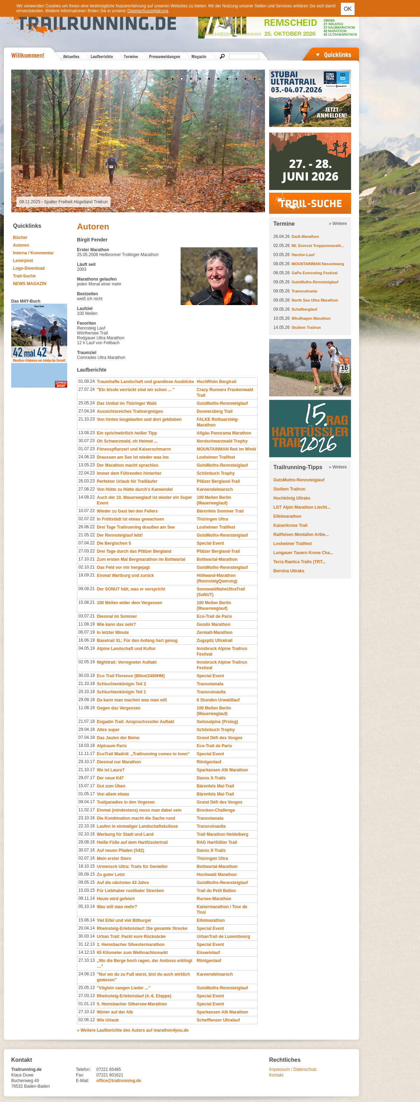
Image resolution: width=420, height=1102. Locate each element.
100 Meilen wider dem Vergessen (129, 602)
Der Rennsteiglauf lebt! (120, 535)
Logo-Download (29, 268)
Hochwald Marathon (217, 874)
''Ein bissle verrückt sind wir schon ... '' (136, 389)
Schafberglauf (304, 309)
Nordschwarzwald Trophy (222, 441)
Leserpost (23, 260)
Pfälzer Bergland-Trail (218, 481)
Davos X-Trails (211, 778)
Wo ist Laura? (111, 770)
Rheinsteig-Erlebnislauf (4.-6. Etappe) (134, 996)
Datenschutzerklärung (147, 10)
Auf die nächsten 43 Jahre (123, 882)
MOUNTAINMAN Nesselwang (318, 264)
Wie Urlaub (108, 1020)
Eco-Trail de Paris (214, 616)
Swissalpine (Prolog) (217, 721)
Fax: (80, 1075)
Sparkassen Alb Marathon (222, 770)
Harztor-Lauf (303, 255)
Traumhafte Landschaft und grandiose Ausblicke (145, 381)
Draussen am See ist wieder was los (133, 457)
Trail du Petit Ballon (216, 890)
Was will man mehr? (117, 906)
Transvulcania (304, 291)
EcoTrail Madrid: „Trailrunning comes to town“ (143, 753)
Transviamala (210, 683)
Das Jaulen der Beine (118, 737)
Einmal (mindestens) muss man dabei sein (139, 810)
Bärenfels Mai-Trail (215, 786)
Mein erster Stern (114, 858)
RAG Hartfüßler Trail (217, 842)
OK (348, 9)
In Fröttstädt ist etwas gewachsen (130, 519)
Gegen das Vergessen (119, 708)
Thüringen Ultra (212, 519)
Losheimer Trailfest (216, 457)
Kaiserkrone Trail (290, 525)
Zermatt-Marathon (214, 632)
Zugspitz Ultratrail (214, 640)
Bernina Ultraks (288, 570)
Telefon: (83, 1069)
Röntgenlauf (209, 762)
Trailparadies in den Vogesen (126, 802)
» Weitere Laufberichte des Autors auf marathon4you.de (133, 1030)
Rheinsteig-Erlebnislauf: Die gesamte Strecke (142, 928)
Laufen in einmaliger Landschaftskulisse (137, 826)
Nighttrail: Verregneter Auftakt (127, 662)
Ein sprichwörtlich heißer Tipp (127, 433)
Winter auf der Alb (115, 1012)
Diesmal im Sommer (117, 616)
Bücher (20, 237)
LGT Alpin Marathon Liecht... (301, 507)
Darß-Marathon (305, 236)
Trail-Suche (24, 276)
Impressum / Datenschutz (293, 1069)
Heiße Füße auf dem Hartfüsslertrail (132, 842)
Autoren (21, 245)
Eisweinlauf (208, 952)
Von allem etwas (113, 794)
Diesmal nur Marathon (119, 762)
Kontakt (276, 1075)
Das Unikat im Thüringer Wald (126, 403)
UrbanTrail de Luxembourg (223, 936)
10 (254, 79)
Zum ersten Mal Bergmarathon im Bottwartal (141, 559)
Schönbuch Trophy (216, 473)
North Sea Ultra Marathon (315, 300)
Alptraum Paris (112, 745)
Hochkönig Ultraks (291, 498)
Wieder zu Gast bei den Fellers (127, 511)
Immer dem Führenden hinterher (129, 473)
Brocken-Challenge (216, 810)
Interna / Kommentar (33, 252)
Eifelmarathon (211, 920)
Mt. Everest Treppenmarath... (318, 245)
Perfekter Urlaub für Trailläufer (127, 481)
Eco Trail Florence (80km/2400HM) (131, 675)
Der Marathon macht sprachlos (128, 465)
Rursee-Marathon (214, 898)
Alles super (108, 729)
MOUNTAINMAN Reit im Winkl (226, 449)
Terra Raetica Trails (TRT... (299, 561)
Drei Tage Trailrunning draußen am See (136, 527)
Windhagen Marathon (311, 318)
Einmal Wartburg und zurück (125, 575)
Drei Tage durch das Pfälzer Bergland (134, 551)
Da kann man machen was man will (132, 700)
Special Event (210, 543)
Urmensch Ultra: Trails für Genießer (132, 866)
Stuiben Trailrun (306, 327)
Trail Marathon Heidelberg (222, 834)
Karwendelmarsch (215, 489)
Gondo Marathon (213, 624)
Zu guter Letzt (111, 874)
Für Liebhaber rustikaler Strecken (130, 890)
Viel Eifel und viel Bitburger (124, 920)
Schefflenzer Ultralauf (218, 1020)
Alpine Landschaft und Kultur (126, 648)
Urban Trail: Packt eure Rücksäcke (131, 936)
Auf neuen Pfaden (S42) (120, 850)
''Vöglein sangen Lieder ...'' (123, 988)
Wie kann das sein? (116, 624)
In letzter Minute (113, 632)
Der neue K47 (110, 778)
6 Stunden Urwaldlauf (218, 700)
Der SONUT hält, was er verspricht (131, 589)
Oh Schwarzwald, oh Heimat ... (127, 441)
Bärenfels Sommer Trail (220, 511)
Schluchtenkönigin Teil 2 (121, 683)
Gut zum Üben (111, 786)
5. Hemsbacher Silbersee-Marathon (132, 1004)
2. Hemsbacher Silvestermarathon (130, 944)
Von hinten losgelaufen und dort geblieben (139, 419)
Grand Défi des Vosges (219, 737)
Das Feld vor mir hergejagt (123, 567)
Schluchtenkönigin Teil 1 (121, 692)
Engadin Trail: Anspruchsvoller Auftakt (135, 721)
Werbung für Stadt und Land (125, 834)
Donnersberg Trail (215, 411)
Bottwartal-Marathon (217, 559)
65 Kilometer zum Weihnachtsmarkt (132, 952)
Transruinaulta (211, 692)
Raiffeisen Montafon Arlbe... (301, 534)
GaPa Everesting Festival (314, 273)
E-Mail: (82, 1080)
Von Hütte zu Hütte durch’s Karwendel (135, 489)
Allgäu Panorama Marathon (224, 433)
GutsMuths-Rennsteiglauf (222, 403)
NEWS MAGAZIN (29, 283)
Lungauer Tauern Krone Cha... (303, 552)
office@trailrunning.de (118, 1080)
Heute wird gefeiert (116, 898)
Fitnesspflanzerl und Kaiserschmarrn (134, 449)
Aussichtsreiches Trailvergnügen (130, 411)
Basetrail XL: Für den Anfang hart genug (137, 640)
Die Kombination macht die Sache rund (136, 818)
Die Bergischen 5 (114, 543)
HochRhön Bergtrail (216, 381)
